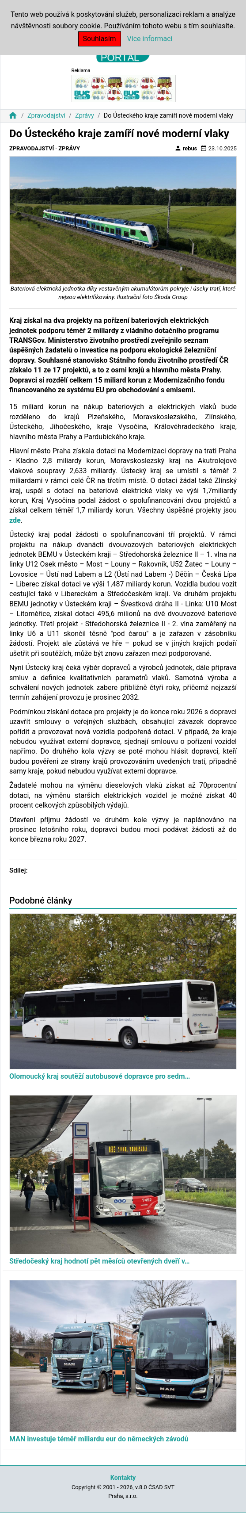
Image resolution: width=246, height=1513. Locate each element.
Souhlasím (99, 38)
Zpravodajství (46, 115)
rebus (185, 148)
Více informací (150, 38)
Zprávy (84, 115)
